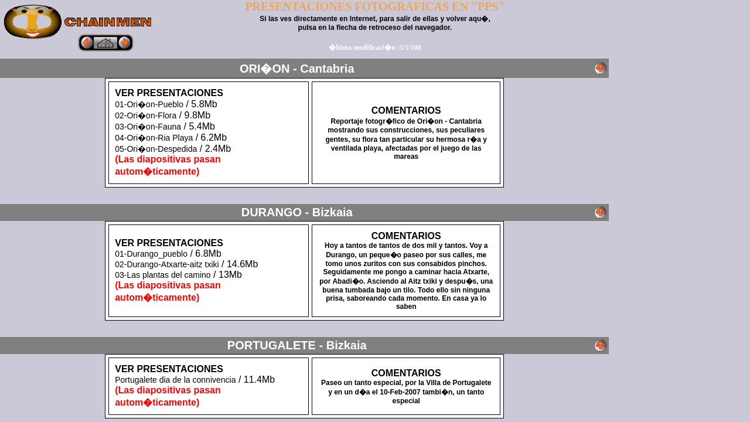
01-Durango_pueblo (151, 253)
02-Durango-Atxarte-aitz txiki (167, 264)
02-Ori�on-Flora (145, 115)
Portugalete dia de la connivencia (175, 379)
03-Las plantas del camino (162, 275)
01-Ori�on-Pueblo (149, 104)
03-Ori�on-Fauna (148, 126)
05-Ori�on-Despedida (156, 149)
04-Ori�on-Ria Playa (154, 137)
